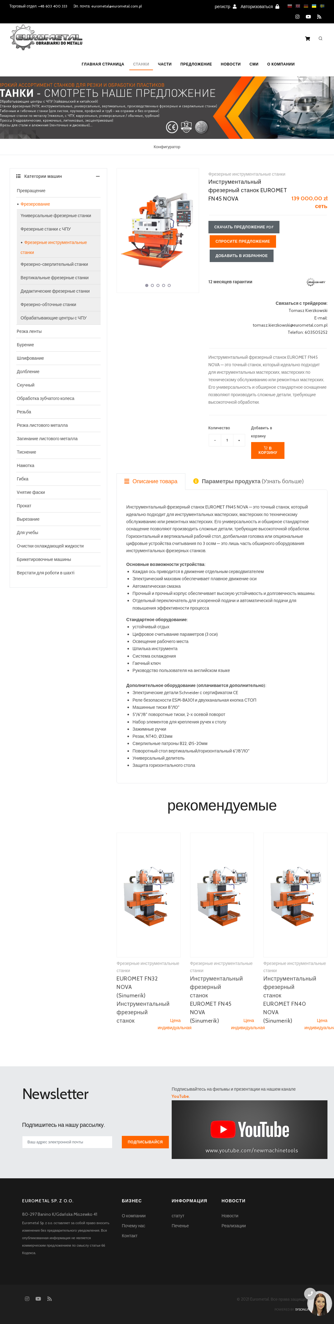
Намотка (25, 465)
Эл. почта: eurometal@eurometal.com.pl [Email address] (107, 6)
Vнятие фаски (31, 492)
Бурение (25, 345)
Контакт (129, 1236)
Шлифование (30, 358)
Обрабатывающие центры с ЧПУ (54, 318)
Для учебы (27, 532)
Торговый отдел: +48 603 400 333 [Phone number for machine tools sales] (38, 6)
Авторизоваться (260, 6)
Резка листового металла (42, 425)
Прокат (24, 506)
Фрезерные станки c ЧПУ (46, 229)
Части (165, 64)
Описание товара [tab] (150, 481)
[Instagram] (297, 17)
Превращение (31, 190)
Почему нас (133, 1226)
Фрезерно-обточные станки (48, 304)
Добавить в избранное (242, 255)
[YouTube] (308, 17)
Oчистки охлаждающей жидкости (50, 546)
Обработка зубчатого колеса (45, 398)
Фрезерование (35, 204)
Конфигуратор (167, 146)
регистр (225, 6)
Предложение (196, 64)
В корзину (268, 450)
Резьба (24, 412)
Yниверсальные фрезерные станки (56, 215)
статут (178, 1216)
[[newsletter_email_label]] (67, 1142)
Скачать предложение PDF (244, 227)
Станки (141, 64)
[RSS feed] (319, 17)
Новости (231, 64)
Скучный (26, 385)
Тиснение (26, 452)
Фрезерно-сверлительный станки (54, 264)
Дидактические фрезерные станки (55, 291)
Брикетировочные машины (44, 559)
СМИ (254, 64)
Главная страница (103, 64)
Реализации (234, 1226)
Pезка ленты (29, 331)
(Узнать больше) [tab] (248, 481)
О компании (281, 64)
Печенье (180, 1226)
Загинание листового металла (47, 438)
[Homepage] (46, 41)
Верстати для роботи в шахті (45, 573)
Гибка (22, 479)
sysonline (303, 1309)
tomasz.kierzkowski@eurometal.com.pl (290, 325)
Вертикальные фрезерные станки (54, 277)
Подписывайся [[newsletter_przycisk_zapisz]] (145, 1142)
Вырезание (28, 519)
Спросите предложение (243, 241)
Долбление (28, 371)
